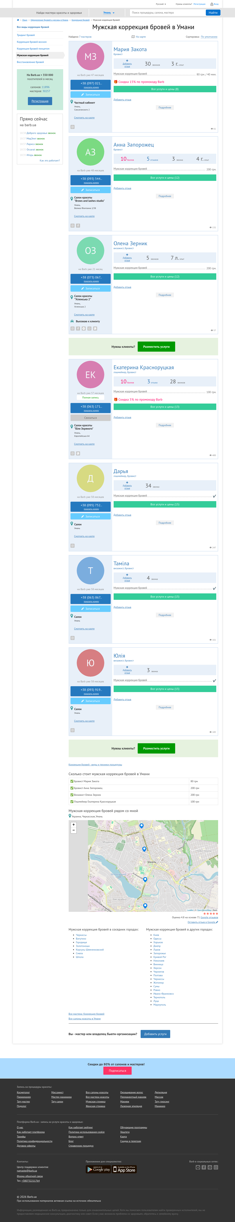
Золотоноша (83, 946)
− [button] (73, 830)
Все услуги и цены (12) (165, 177)
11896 (46, 87)
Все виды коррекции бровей (33, 27)
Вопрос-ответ (76, 1136)
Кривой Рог (159, 957)
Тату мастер (23, 1101)
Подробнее (165, 107)
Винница (158, 964)
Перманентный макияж (133, 1097)
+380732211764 (30, 1180)
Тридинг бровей (26, 35)
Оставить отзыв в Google (203, 922)
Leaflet (190, 910)
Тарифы (21, 1136)
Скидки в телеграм (130, 1141)
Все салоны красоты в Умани (85, 1018)
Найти (213, 12)
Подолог (21, 1106)
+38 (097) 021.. (91, 85)
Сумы (156, 986)
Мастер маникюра (61, 1097)
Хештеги (125, 1132)
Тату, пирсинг (162, 1101)
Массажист (57, 1092)
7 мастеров (85, 36)
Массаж (159, 1097)
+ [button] (73, 825)
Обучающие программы (133, 1127)
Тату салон (57, 1101)
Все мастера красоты (97, 1097)
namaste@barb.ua (27, 1170)
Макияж (124, 1101)
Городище (81, 942)
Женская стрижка (95, 1106)
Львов (156, 949)
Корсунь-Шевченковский (90, 949)
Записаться (90, 94)
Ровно (156, 990)
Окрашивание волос (131, 1092)
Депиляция (161, 1092)
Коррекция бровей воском (32, 41)
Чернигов (158, 971)
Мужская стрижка (95, 1101)
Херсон (157, 968)
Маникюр (160, 1106)
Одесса (157, 938)
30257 (46, 91)
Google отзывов (209, 917)
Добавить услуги (155, 1034)
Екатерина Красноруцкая (165, 369)
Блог (71, 1141)
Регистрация (199, 4)
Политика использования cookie (87, 1132)
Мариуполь (159, 1004)
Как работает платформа (31, 1132)
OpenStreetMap (204, 910)
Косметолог (23, 1092)
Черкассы (81, 935)
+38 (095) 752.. (91, 507)
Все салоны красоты (97, 1092)
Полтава (158, 975)
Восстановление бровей (30, 62)
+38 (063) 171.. (91, 408)
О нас (20, 1127)
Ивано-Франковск (163, 993)
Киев (156, 935)
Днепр (157, 946)
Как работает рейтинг (81, 1127)
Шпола (80, 957)
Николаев (158, 960)
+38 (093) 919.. (91, 691)
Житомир (158, 982)
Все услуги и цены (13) (165, 406)
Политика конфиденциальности (34, 1141)
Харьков (158, 942)
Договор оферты (26, 1145)
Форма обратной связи (30, 1176)
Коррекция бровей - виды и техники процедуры (95, 764)
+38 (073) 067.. (91, 279)
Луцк (156, 1001)
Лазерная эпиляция (131, 1106)
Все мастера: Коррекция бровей (86, 1013)
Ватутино (81, 938)
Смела (79, 953)
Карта (123, 1136)
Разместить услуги (156, 346)
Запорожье (159, 953)
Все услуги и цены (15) (165, 504)
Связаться (90, 418)
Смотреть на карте (84, 117)
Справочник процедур (81, 1145)
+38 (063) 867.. (91, 599)
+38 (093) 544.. (91, 180)
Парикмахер (24, 1097)
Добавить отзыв (122, 99)
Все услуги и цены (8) (165, 89)
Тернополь (159, 997)
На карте (139, 36)
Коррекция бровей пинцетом (33, 48)
